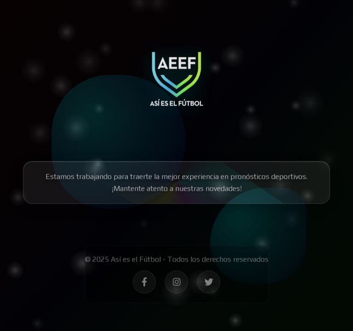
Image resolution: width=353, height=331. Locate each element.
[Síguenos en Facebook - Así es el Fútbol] (144, 284)
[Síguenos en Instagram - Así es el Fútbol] (176, 284)
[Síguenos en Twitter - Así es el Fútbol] (208, 284)
